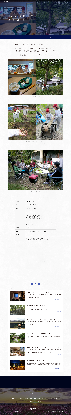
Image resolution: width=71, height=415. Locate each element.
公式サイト (29, 234)
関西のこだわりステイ (14, 398)
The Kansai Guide (46, 411)
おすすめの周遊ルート (32, 401)
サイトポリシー (60, 411)
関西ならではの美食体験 (24, 398)
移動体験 (39, 401)
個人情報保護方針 (53, 411)
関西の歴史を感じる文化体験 (47, 398)
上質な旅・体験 (56, 398)
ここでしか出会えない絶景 (35, 398)
